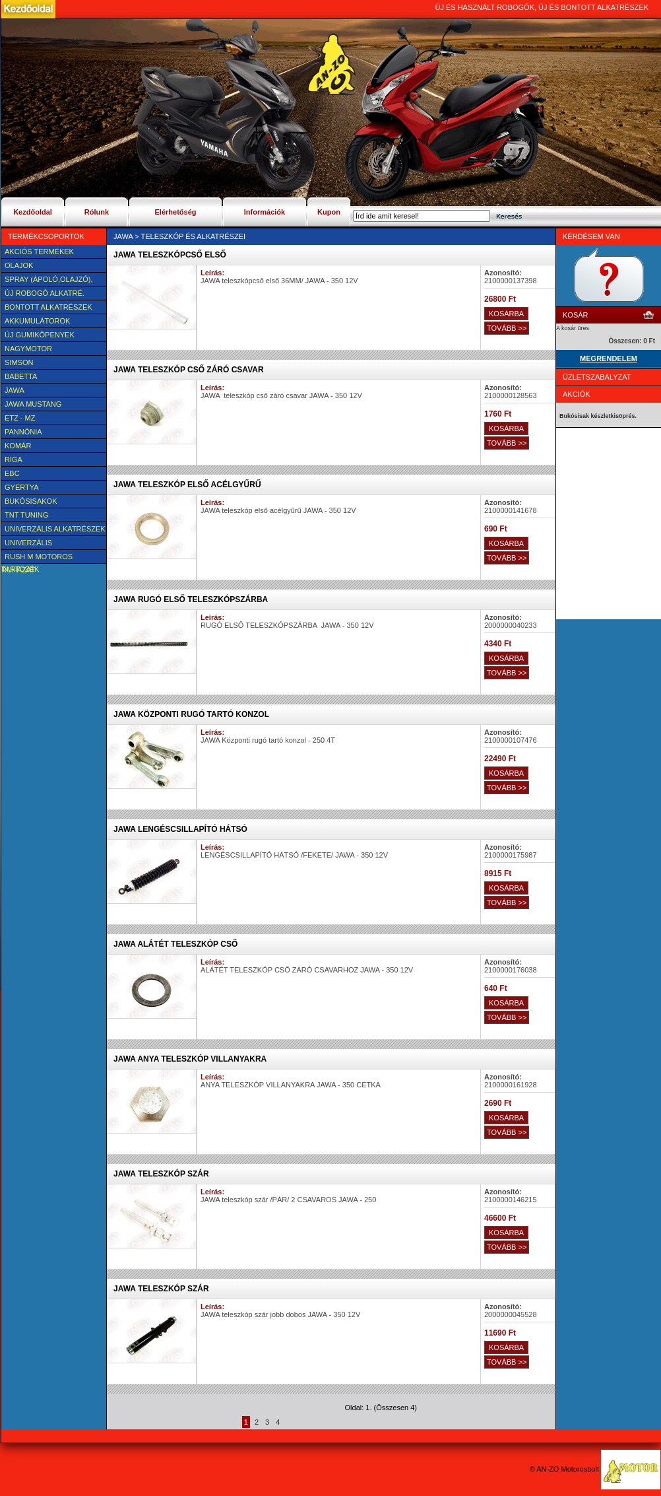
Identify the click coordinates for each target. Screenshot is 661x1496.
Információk (264, 212)
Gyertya (22, 487)
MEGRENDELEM (608, 358)
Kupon (328, 212)
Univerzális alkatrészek (55, 529)
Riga (13, 459)
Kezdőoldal (32, 212)
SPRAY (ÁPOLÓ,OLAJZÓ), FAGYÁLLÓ (46, 280)
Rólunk (96, 212)
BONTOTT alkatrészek (48, 307)
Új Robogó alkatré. (44, 293)
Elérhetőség (176, 212)
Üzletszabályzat (597, 377)
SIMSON (19, 362)
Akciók (576, 394)
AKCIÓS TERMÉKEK (39, 251)
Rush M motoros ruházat (37, 558)
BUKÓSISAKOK (31, 501)
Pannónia (23, 432)
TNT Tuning (26, 515)
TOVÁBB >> (506, 328)
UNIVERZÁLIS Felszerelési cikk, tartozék (38, 544)
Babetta (21, 376)
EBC (12, 473)
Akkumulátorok (37, 321)
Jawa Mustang (33, 404)
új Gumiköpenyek (40, 335)
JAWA (14, 390)
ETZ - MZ (20, 418)
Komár (18, 446)
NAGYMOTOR (28, 349)
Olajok (19, 265)
